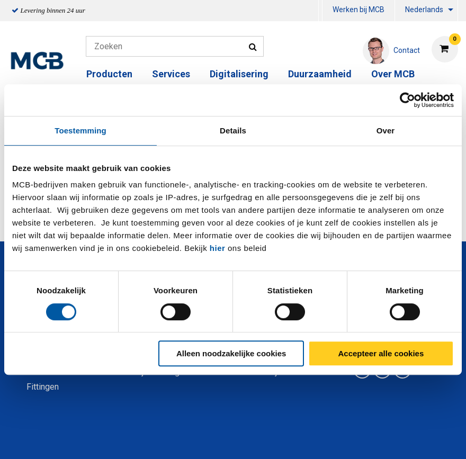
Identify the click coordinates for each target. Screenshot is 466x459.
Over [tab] (386, 130)
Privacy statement (119, 439)
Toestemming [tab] (80, 130)
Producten (109, 73)
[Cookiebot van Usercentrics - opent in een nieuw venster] (407, 100)
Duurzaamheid (320, 73)
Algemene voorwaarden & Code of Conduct (246, 439)
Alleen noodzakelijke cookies (231, 353)
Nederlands (424, 9)
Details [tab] (233, 130)
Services (171, 73)
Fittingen (42, 387)
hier (218, 248)
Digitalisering (239, 73)
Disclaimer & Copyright (383, 439)
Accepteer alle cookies (381, 353)
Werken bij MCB (358, 9)
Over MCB (393, 73)
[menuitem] (320, 11)
